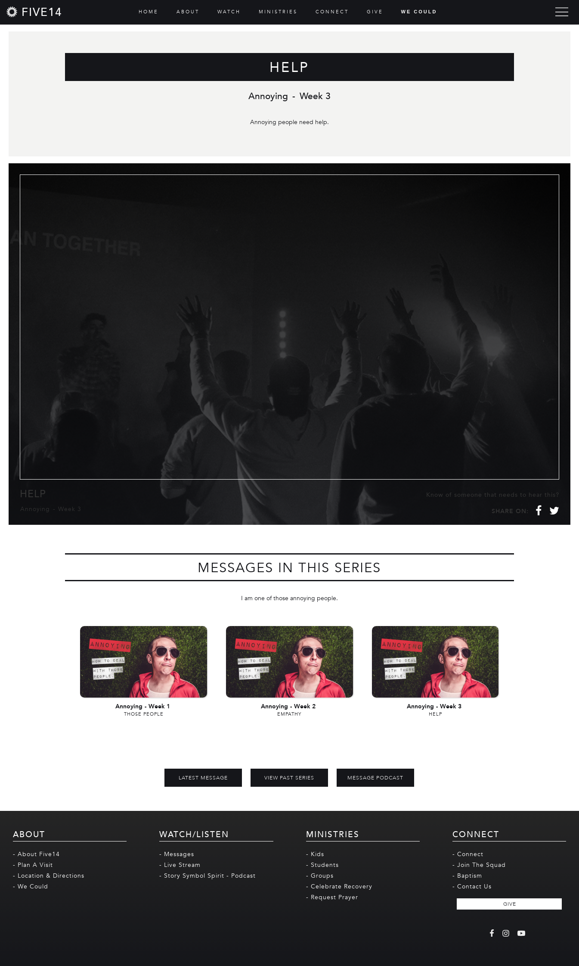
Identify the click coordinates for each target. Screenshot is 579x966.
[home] (34, 11)
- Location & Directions (48, 876)
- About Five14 (36, 854)
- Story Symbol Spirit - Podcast (207, 876)
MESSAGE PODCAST (375, 777)
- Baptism (467, 876)
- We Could (30, 886)
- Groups (320, 876)
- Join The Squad (479, 865)
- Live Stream (180, 865)
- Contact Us (472, 886)
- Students (322, 865)
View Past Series (289, 777)
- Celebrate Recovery (339, 886)
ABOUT (187, 12)
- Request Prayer (332, 897)
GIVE (375, 12)
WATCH (229, 12)
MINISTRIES (278, 12)
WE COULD (419, 11)
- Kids (315, 854)
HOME (148, 12)
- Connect (467, 854)
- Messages (176, 854)
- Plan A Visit (33, 865)
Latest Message (203, 777)
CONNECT (332, 12)
